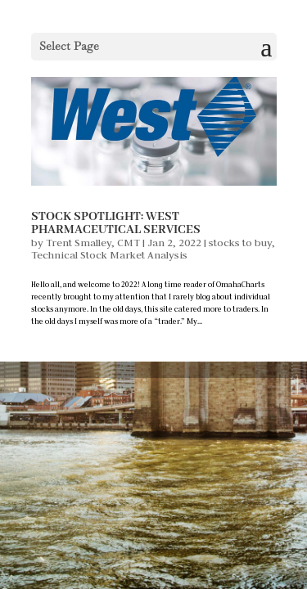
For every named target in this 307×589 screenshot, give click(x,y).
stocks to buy (240, 242)
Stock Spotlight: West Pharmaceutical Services (116, 223)
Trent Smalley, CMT (93, 242)
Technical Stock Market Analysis (109, 254)
